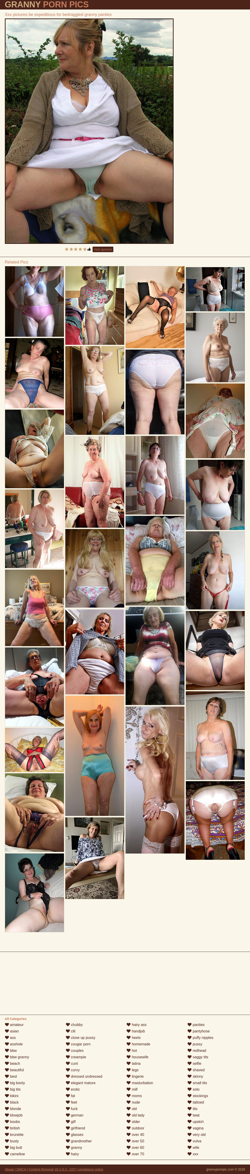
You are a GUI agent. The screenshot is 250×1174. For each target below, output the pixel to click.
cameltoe (15, 1154)
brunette (14, 1135)
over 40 (135, 1135)
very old (196, 1135)
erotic (73, 1089)
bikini (11, 1096)
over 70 (135, 1154)
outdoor (135, 1128)
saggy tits (197, 1057)
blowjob (14, 1115)
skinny (195, 1076)
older (133, 1122)
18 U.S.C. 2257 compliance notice (78, 1169)
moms (134, 1096)
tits (192, 1109)
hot (132, 1051)
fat (70, 1096)
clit (70, 1031)
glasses (75, 1135)
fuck (72, 1109)
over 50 (135, 1141)
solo (193, 1089)
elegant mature (81, 1083)
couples (75, 1051)
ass (10, 1038)
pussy (194, 1044)
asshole (14, 1044)
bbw (11, 1051)
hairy (72, 1154)
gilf (71, 1122)
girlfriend (75, 1128)
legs (133, 1070)
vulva (194, 1141)
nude (133, 1102)
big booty (15, 1083)
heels (134, 1038)
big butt (13, 1148)
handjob (136, 1031)
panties (196, 1025)
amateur (14, 1025)
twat (193, 1115)
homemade (138, 1044)
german (75, 1115)
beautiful (14, 1070)
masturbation (140, 1083)
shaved (196, 1070)
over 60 (135, 1148)
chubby (74, 1025)
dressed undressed (84, 1076)
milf (132, 1089)
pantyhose (198, 1031)
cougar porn (78, 1044)
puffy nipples (200, 1038)
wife (193, 1148)
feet (71, 1102)
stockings (197, 1096)
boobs (12, 1122)
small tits (197, 1083)
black (12, 1102)
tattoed (195, 1102)
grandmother (79, 1141)
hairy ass (136, 1025)
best (11, 1076)
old (132, 1109)
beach (12, 1063)
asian (12, 1031)
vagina (195, 1128)
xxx (192, 1154)
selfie (194, 1063)
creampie (76, 1057)
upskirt (195, 1122)
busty (12, 1141)
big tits (13, 1089)
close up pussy (80, 1038)
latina (134, 1063)
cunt (72, 1063)
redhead (196, 1051)
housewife (137, 1057)
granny (74, 1148)
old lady (136, 1115)
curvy (73, 1070)
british (12, 1128)
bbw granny (17, 1057)
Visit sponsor (103, 249)
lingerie (135, 1076)
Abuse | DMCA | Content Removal (29, 1169)
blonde (13, 1109)
